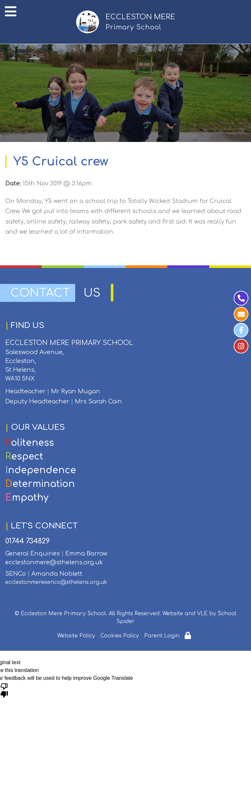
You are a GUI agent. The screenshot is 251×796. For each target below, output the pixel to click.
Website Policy (76, 636)
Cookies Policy (119, 636)
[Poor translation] (4, 690)
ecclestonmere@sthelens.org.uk (54, 562)
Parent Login (161, 636)
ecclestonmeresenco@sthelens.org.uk (56, 582)
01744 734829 (27, 541)
